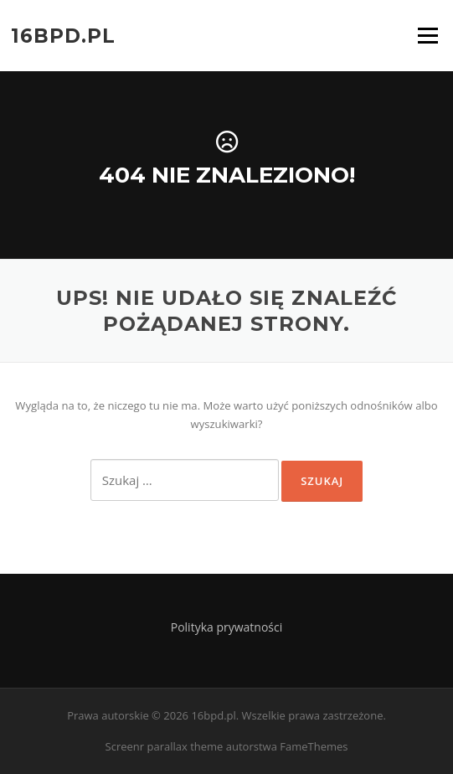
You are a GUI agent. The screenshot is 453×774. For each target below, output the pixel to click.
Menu (427, 35)
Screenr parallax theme (165, 746)
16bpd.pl (63, 35)
